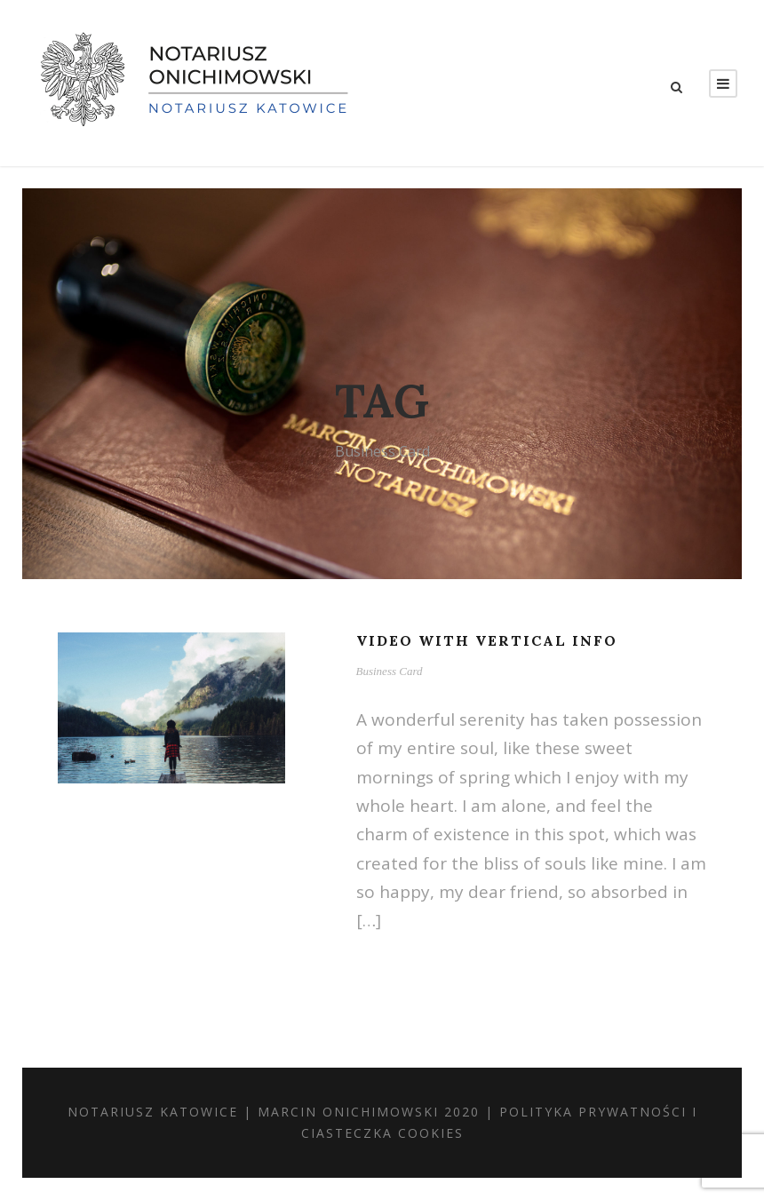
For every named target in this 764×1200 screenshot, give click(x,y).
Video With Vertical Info (486, 640)
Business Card (389, 671)
